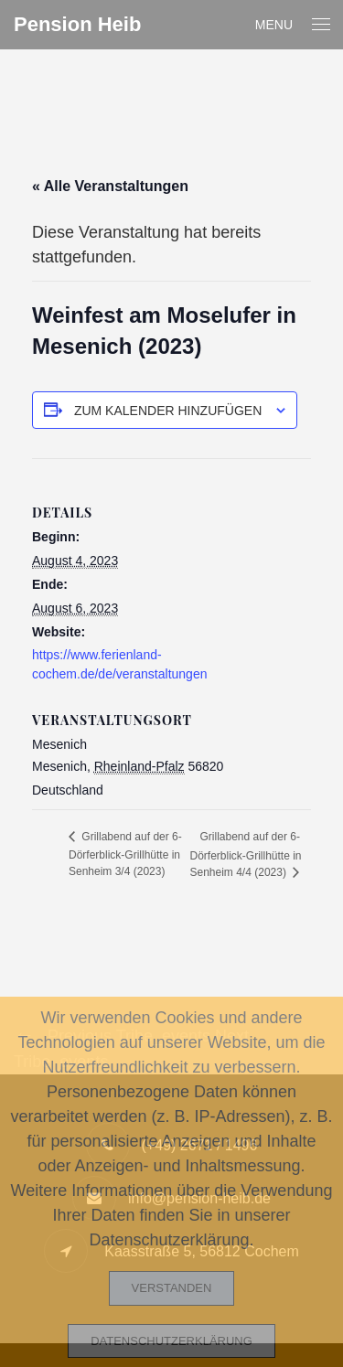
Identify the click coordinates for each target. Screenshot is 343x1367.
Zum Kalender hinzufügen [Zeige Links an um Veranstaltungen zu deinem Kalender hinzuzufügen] (168, 410)
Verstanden (172, 1288)
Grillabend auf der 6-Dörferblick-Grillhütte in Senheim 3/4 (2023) (125, 854)
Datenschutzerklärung (171, 1341)
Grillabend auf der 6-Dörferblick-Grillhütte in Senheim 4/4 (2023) (246, 854)
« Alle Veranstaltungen (110, 186)
